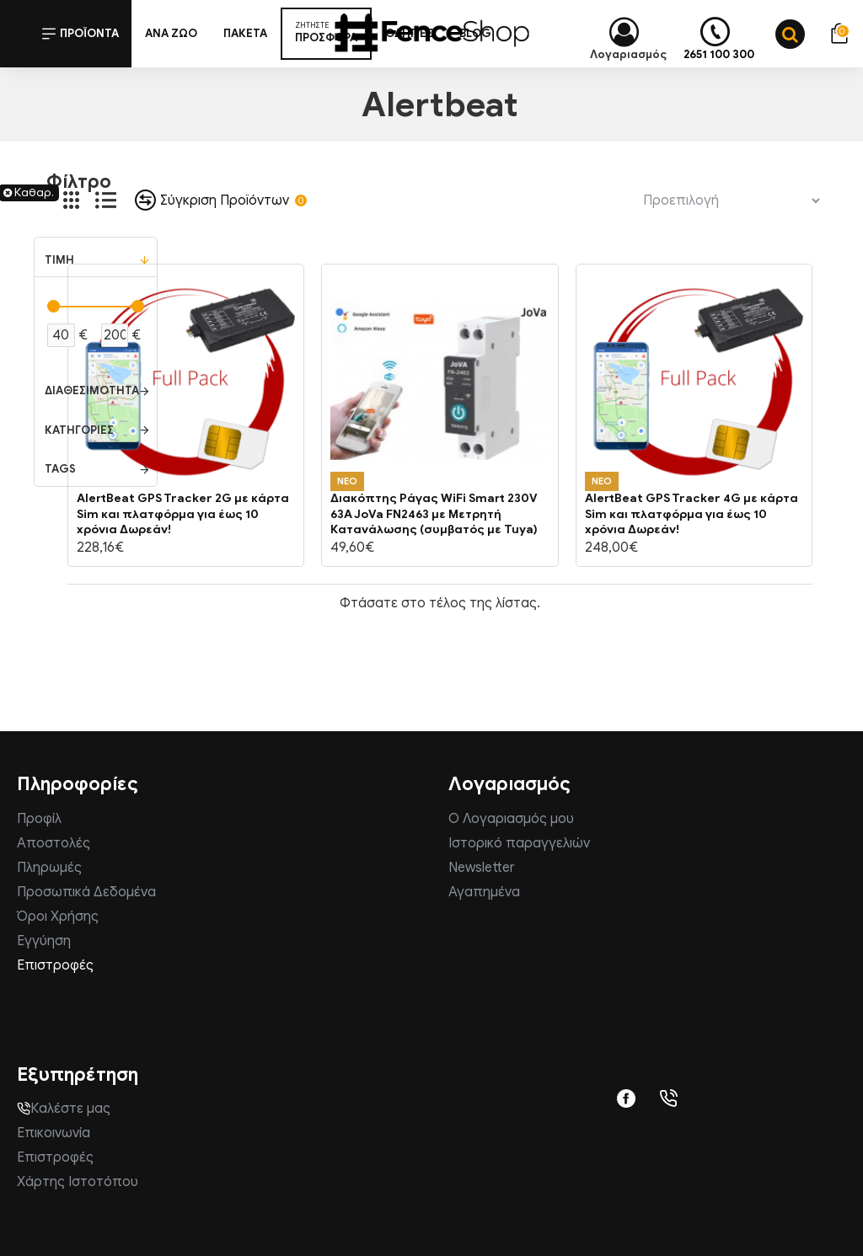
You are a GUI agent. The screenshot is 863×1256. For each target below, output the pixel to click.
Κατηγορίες (79, 430)
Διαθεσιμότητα (92, 390)
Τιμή (59, 260)
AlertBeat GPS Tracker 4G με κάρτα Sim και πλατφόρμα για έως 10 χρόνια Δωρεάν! (691, 513)
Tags (60, 469)
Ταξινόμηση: (568, 200)
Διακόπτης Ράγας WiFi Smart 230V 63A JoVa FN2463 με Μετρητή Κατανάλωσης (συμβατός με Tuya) (434, 513)
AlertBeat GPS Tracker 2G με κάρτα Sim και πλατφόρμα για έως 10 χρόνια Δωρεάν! (183, 513)
